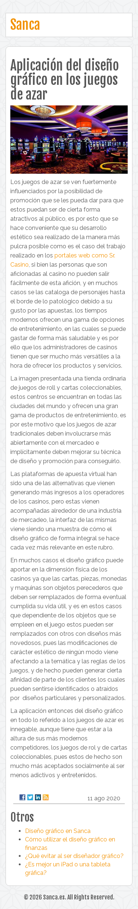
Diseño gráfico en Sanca (58, 830)
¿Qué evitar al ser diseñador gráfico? (74, 855)
